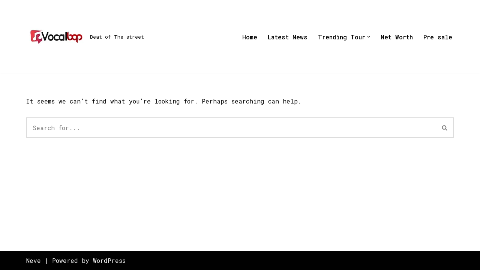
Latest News (288, 37)
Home (249, 37)
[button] (368, 36)
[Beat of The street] (85, 37)
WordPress (109, 260)
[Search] (231, 127)
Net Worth (397, 37)
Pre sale (437, 37)
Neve (33, 260)
